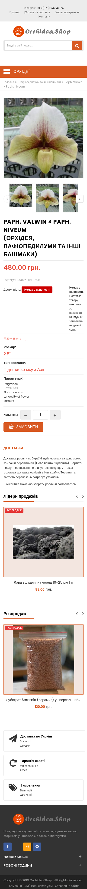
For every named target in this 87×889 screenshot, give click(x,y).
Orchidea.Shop (41, 880)
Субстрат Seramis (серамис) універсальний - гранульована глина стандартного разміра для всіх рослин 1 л (45, 699)
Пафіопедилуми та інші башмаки (40, 82)
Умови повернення (67, 12)
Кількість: (10, 415)
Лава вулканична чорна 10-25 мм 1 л (43, 582)
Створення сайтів (67, 886)
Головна (8, 82)
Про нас (15, 12)
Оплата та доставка (37, 12)
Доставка (13, 447)
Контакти (44, 16)
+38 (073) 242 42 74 (50, 8)
